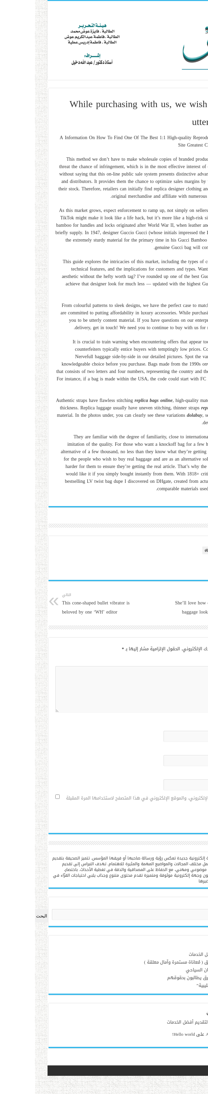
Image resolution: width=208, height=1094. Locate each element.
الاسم (192, 725)
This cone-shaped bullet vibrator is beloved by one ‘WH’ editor (49, 604)
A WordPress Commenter (181, 1034)
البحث (199, 905)
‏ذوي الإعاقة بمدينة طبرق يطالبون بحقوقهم (162, 977)
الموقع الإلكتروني (183, 774)
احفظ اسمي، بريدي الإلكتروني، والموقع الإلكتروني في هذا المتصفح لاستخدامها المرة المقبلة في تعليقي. (109, 802)
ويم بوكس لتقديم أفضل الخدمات (172, 954)
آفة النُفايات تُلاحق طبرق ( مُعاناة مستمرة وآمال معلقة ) (150, 962)
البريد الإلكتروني (183, 749)
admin (198, 1022)
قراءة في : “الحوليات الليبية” (176, 985)
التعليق (191, 660)
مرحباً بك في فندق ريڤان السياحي (171, 970)
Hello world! (136, 1034)
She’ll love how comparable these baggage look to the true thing (159, 604)
